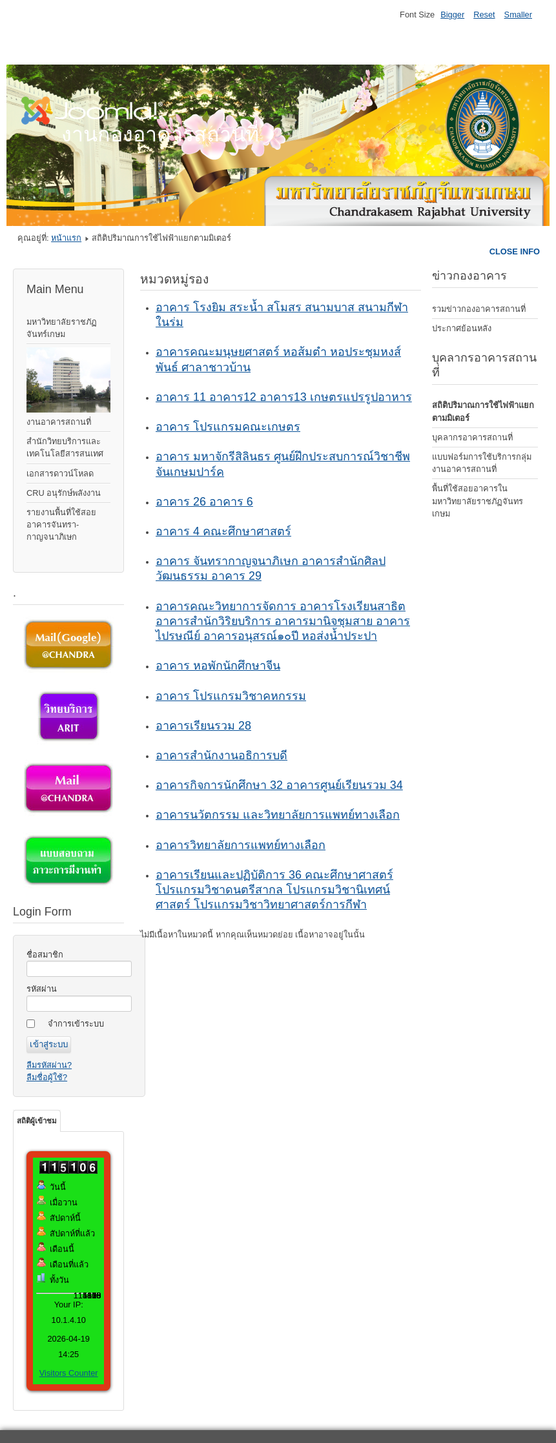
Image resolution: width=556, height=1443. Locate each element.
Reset (484, 14)
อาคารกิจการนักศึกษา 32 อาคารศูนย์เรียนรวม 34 (279, 785)
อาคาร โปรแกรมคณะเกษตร (228, 426)
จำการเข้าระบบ (76, 1024)
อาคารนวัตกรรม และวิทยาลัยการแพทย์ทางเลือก (278, 814)
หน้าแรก (66, 238)
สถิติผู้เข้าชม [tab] (37, 1121)
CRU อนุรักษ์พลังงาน (63, 493)
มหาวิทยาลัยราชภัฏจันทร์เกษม (61, 328)
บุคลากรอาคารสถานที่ (472, 437)
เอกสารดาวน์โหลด (60, 473)
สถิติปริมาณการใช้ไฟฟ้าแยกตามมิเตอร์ (483, 411)
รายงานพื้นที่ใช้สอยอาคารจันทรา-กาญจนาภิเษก (61, 524)
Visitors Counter (68, 1373)
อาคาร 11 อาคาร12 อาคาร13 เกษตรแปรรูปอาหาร (284, 397)
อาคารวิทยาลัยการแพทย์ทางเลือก (240, 845)
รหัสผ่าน (41, 989)
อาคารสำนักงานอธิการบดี (221, 755)
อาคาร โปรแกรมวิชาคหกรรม (231, 696)
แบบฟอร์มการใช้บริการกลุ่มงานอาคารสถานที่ (481, 463)
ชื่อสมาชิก (44, 954)
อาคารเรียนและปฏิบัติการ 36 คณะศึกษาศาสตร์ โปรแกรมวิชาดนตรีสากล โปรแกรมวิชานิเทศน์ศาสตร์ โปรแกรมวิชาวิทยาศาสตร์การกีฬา (274, 890)
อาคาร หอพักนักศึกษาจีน (218, 665)
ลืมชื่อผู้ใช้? (46, 1077)
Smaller (518, 14)
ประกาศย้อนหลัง (461, 328)
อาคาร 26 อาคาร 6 (204, 501)
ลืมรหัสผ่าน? (49, 1065)
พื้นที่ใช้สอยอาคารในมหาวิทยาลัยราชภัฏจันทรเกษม (477, 501)
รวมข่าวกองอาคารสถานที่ (479, 309)
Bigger (452, 14)
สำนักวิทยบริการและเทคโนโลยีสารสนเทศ (64, 447)
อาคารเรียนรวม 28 (203, 725)
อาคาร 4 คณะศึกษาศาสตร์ (223, 531)
